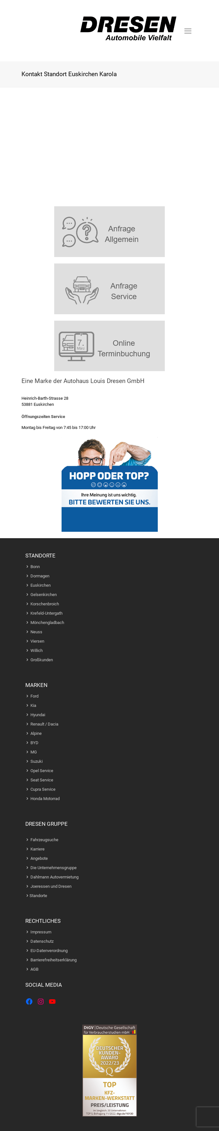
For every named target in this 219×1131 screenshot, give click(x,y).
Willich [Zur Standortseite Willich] (36, 650)
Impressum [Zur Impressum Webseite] (40, 932)
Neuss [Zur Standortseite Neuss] (36, 631)
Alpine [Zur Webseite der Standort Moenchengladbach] (36, 733)
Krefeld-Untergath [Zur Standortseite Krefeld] (46, 613)
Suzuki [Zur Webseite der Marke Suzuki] (36, 761)
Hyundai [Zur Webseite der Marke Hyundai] (37, 714)
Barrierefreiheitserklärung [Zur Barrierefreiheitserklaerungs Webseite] (53, 959)
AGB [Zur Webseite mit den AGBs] (34, 969)
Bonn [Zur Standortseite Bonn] (35, 566)
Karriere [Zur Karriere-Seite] (37, 849)
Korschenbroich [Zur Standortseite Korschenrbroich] (44, 603)
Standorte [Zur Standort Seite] (38, 895)
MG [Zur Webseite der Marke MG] (33, 752)
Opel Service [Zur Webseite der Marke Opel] (41, 770)
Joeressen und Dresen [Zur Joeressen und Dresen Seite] (51, 886)
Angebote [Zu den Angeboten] (39, 858)
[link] (109, 231)
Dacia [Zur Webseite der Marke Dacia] (53, 724)
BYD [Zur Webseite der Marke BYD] (34, 742)
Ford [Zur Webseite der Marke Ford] (34, 696)
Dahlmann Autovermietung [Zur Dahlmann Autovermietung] (54, 877)
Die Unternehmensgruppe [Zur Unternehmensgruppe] (53, 867)
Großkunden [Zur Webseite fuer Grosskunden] (41, 659)
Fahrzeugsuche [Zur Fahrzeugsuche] (44, 839)
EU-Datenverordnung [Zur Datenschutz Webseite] (49, 950)
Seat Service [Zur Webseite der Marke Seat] (41, 780)
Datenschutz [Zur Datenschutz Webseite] (42, 941)
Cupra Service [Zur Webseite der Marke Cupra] (42, 789)
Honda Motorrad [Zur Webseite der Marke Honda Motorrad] (45, 798)
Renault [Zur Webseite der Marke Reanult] (37, 724)
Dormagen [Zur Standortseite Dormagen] (39, 576)
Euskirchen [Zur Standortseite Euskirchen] (40, 585)
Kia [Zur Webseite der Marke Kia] (33, 705)
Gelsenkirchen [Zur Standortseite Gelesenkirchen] (43, 594)
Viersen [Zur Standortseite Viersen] (37, 641)
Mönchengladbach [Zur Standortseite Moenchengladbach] (47, 622)
